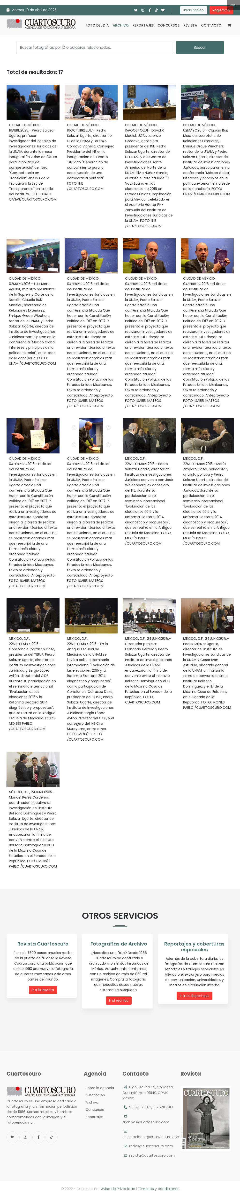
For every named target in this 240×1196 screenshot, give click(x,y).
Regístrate (221, 10)
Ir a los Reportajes (194, 995)
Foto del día (97, 25)
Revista (190, 25)
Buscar (200, 47)
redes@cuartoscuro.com (151, 1145)
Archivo (121, 25)
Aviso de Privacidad (118, 1188)
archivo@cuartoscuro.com (145, 1122)
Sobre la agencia (99, 1087)
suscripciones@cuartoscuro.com (151, 1136)
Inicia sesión (193, 10)
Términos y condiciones (158, 1188)
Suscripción (94, 1094)
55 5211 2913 (163, 1107)
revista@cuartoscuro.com (152, 1155)
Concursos (169, 25)
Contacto (211, 25)
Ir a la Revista (43, 989)
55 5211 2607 (139, 1107)
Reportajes (143, 25)
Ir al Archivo (118, 1000)
